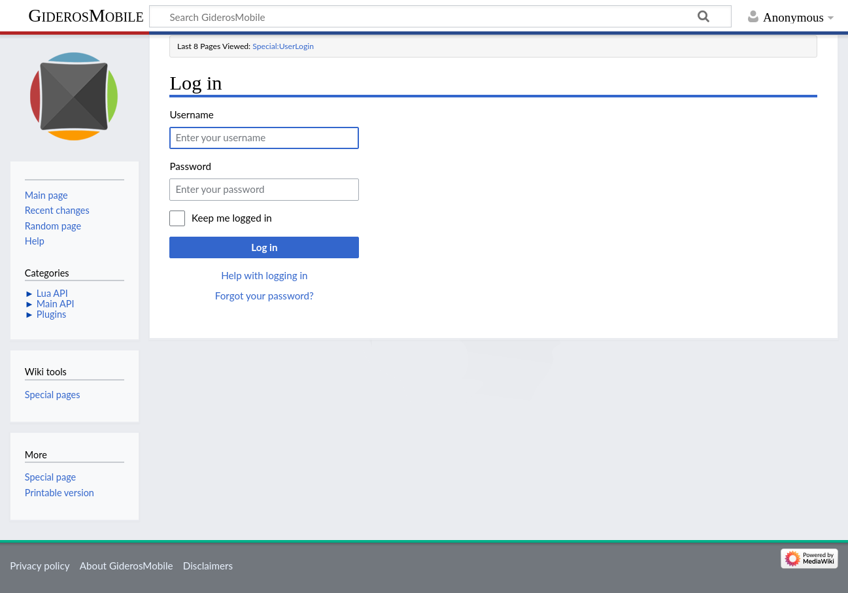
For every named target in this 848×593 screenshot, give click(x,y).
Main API (56, 303)
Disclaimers (208, 565)
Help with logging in (264, 275)
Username (191, 114)
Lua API (52, 293)
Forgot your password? (264, 295)
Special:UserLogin (283, 46)
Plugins (51, 314)
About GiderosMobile (126, 565)
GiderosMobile (85, 15)
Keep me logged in (232, 218)
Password (190, 166)
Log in (264, 247)
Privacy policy (39, 565)
